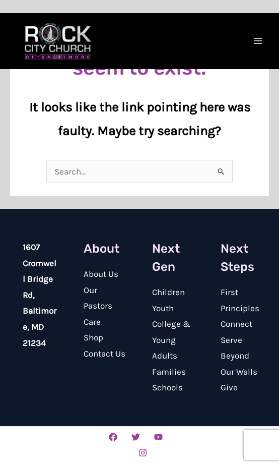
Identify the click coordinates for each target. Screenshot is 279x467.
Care (92, 322)
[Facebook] (113, 437)
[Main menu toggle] (258, 41)
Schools (167, 387)
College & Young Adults (171, 340)
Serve (231, 340)
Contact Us (104, 353)
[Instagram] (142, 452)
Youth (163, 308)
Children (168, 292)
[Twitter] (135, 437)
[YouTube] (158, 437)
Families (169, 372)
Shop (93, 337)
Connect (236, 324)
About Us (101, 274)
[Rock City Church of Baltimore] (58, 41)
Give (229, 387)
